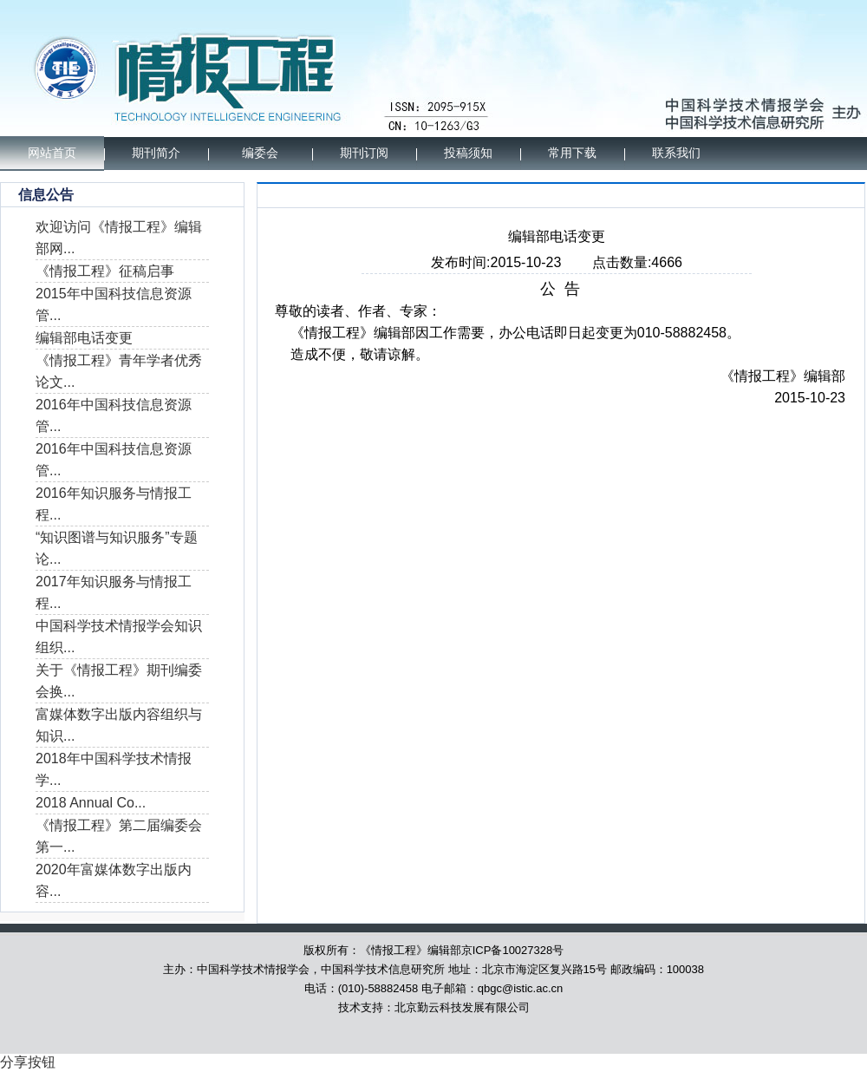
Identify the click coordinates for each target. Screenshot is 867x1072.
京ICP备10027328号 (512, 950)
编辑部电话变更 (84, 337)
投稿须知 (468, 153)
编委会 (260, 153)
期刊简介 (156, 153)
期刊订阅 (364, 153)
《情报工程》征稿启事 (105, 271)
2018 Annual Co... (91, 802)
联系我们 (676, 153)
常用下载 (572, 153)
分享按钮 (27, 1062)
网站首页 (52, 153)
